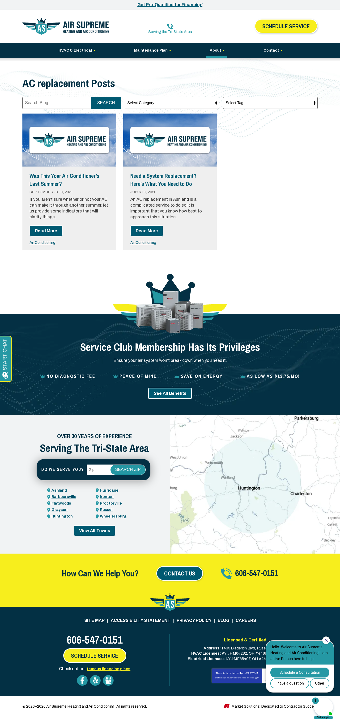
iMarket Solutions (245, 712)
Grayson (60, 516)
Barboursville (65, 504)
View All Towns (94, 537)
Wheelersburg (114, 523)
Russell (107, 516)
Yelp (95, 686)
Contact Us (179, 580)
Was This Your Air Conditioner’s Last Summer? (56, 183)
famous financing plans (108, 675)
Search (106, 102)
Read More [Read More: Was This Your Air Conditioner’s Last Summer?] (46, 238)
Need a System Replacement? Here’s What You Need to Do (168, 183)
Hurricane (110, 497)
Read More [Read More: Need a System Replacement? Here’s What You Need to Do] (147, 238)
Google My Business (108, 686)
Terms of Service (248, 684)
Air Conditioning (45, 250)
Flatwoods (62, 510)
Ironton (107, 504)
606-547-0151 (173, 23)
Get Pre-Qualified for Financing (170, 4)
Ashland (60, 497)
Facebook (82, 686)
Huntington (63, 523)
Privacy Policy (232, 684)
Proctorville (112, 510)
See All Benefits (170, 401)
